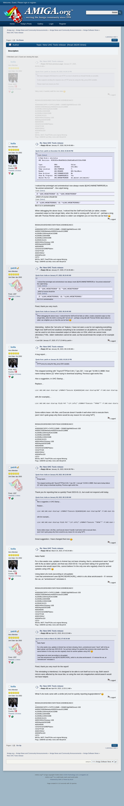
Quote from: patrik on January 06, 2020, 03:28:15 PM (54, 71)
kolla (13, 62)
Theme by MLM (68, 779)
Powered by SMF (55, 779)
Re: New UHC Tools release (51, 61)
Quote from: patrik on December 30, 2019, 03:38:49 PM (54, 151)
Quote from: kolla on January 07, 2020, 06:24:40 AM (53, 275)
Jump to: (88, 761)
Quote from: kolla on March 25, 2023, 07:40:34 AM (53, 639)
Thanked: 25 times (14, 89)
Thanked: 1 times (14, 296)
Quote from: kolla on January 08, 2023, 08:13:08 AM (53, 474)
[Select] (44, 155)
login (25, 3)
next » (115, 37)
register (33, 3)
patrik (14, 268)
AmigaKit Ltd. (84, 775)
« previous (109, 37)
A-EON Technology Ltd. (70, 775)
